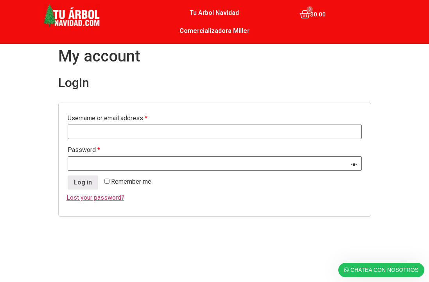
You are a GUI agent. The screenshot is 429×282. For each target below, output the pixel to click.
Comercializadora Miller (214, 30)
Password (84, 150)
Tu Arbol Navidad (214, 12)
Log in (83, 182)
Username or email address (107, 118)
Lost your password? (95, 197)
